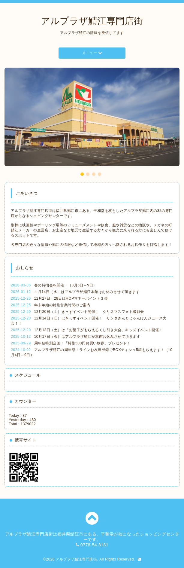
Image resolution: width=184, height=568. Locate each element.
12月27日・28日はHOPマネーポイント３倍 (71, 298)
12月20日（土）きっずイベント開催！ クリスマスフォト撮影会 (89, 312)
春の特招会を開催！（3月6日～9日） (65, 285)
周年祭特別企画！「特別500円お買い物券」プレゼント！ (82, 343)
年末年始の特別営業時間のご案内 (62, 305)
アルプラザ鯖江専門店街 (92, 21)
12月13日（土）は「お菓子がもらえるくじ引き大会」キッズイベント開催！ (98, 330)
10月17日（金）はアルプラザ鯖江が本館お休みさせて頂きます (87, 336)
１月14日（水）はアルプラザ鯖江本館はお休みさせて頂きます (87, 292)
